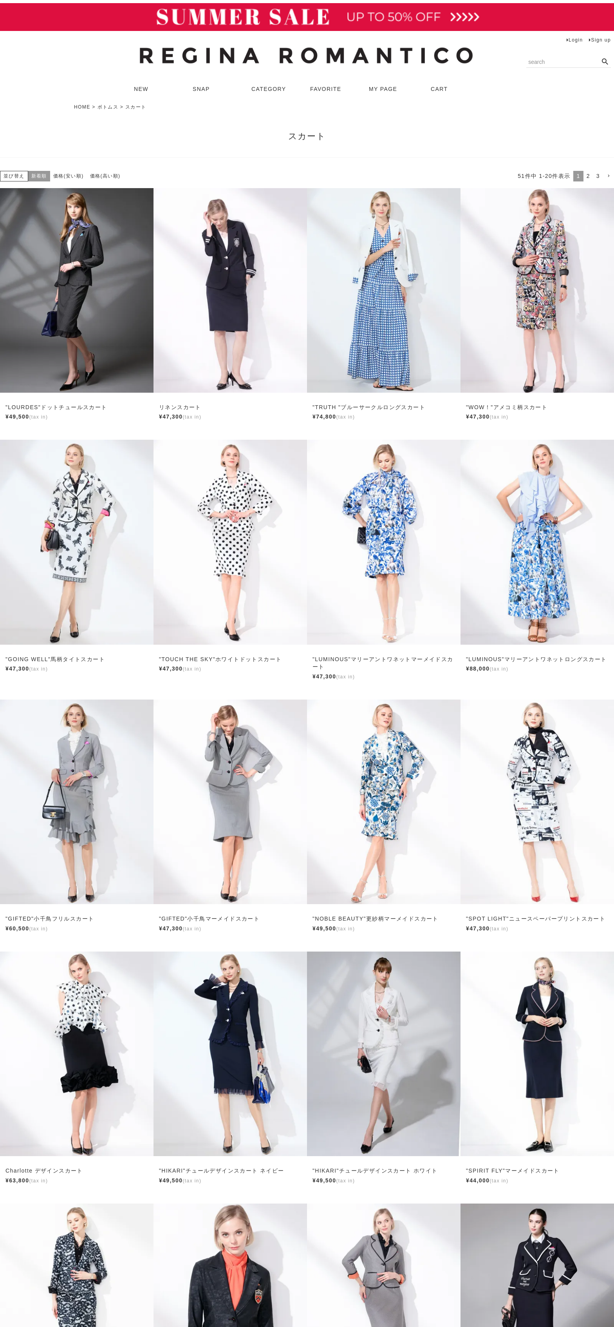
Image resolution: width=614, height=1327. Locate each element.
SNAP (201, 89)
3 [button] (598, 176)
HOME (82, 107)
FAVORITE (325, 89)
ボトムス (108, 107)
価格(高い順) (105, 176)
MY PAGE (383, 89)
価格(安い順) (68, 176)
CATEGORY (268, 89)
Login (576, 40)
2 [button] (588, 176)
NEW (141, 89)
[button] (608, 176)
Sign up (601, 40)
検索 (605, 61)
